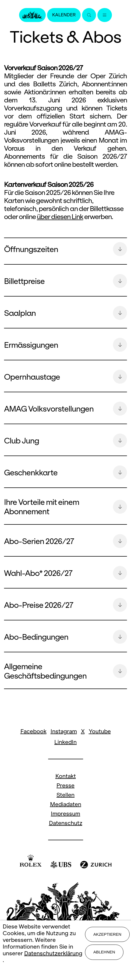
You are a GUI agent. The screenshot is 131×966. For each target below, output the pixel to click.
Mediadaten (65, 804)
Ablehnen (104, 952)
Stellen (65, 795)
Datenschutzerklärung (53, 953)
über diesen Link (60, 217)
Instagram (64, 731)
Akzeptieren (107, 934)
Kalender (64, 14)
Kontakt (65, 776)
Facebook (33, 731)
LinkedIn (65, 742)
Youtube (100, 731)
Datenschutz (65, 823)
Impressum (65, 813)
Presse (65, 785)
